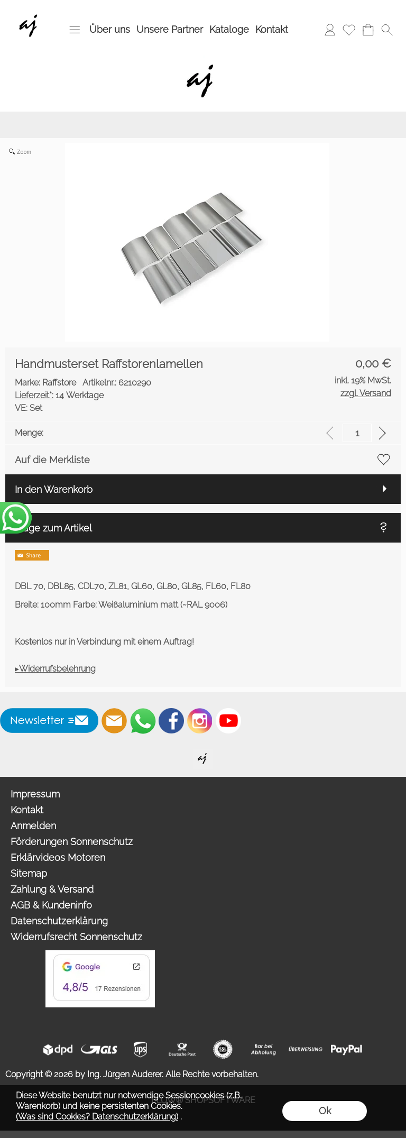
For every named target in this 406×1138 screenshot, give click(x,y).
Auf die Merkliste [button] (52, 459)
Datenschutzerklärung (59, 920)
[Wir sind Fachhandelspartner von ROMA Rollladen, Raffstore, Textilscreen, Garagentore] (30, 11)
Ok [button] (325, 1110)
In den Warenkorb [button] (54, 489)
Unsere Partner (169, 29)
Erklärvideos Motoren (58, 857)
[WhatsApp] (143, 721)
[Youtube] (228, 721)
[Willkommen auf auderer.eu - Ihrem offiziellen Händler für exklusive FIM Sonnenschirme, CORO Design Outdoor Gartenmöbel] (203, 753)
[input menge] (357, 433)
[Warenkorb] (368, 29)
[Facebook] (171, 721)
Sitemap (29, 873)
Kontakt (271, 29)
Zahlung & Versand (52, 889)
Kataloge (229, 29)
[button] (74, 29)
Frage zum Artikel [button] (53, 528)
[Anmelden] (330, 29)
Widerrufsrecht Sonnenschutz (76, 936)
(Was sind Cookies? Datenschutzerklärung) (97, 1117)
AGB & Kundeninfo (51, 905)
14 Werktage (59, 395)
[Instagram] (200, 721)
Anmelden (33, 825)
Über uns (109, 29)
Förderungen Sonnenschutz (72, 841)
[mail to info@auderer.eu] (114, 721)
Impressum (35, 794)
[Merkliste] (349, 29)
